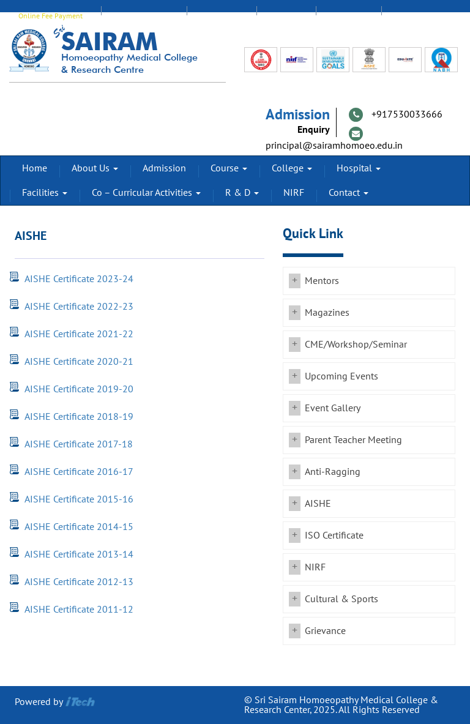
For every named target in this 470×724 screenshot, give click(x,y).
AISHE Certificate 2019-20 (78, 389)
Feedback (348, 16)
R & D (242, 192)
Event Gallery (332, 408)
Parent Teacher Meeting (353, 440)
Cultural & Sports (341, 599)
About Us (95, 168)
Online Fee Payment (50, 16)
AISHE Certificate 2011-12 (78, 609)
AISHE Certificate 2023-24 (78, 279)
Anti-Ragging (332, 471)
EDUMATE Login (143, 16)
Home (34, 168)
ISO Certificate (334, 535)
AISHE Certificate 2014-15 (78, 526)
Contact (348, 192)
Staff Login (221, 16)
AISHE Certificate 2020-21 (78, 361)
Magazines (327, 312)
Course (229, 168)
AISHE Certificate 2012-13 (78, 582)
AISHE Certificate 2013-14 (78, 554)
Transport (414, 16)
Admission (164, 168)
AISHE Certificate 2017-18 (78, 444)
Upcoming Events (341, 376)
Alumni (286, 16)
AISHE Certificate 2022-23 (78, 306)
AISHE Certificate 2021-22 (78, 334)
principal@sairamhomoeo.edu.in (334, 145)
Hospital (359, 168)
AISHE (318, 503)
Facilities (44, 192)
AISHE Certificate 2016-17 (78, 471)
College (292, 168)
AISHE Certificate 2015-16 (78, 499)
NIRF (293, 192)
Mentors (322, 280)
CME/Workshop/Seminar (356, 344)
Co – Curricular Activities (146, 192)
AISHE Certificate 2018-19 (78, 416)
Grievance (325, 630)
